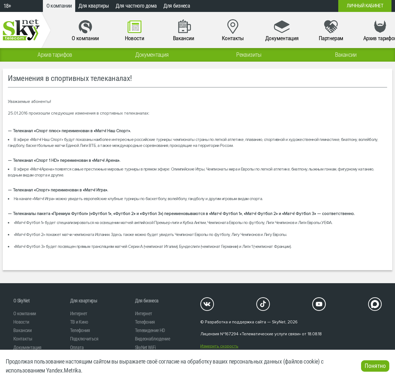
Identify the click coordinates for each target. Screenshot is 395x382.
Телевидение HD (150, 330)
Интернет (78, 313)
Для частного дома (136, 6)
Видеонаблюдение (152, 339)
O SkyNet (21, 301)
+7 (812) (290, 6)
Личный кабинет (365, 6)
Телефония (80, 330)
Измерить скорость (219, 346)
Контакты (22, 339)
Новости (21, 322)
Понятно (375, 365)
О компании (59, 6)
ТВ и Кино (79, 322)
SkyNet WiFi (145, 347)
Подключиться (84, 339)
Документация (27, 347)
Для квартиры (93, 6)
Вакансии (22, 330)
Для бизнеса (176, 6)
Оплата (77, 347)
